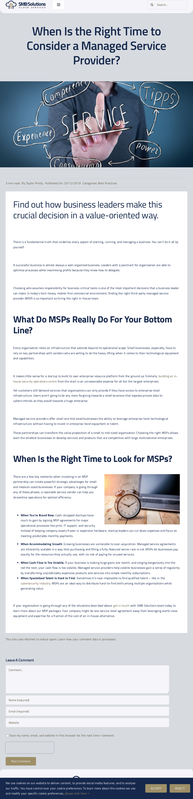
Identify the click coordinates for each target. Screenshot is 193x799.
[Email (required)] (87, 711)
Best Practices (107, 183)
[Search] (152, 4)
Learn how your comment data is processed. (87, 639)
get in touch (121, 605)
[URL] (87, 722)
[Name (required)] (87, 700)
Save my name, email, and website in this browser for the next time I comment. (61, 735)
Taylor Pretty (34, 183)
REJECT (180, 788)
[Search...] (167, 4)
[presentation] (30, 747)
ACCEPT (156, 788)
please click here (77, 793)
